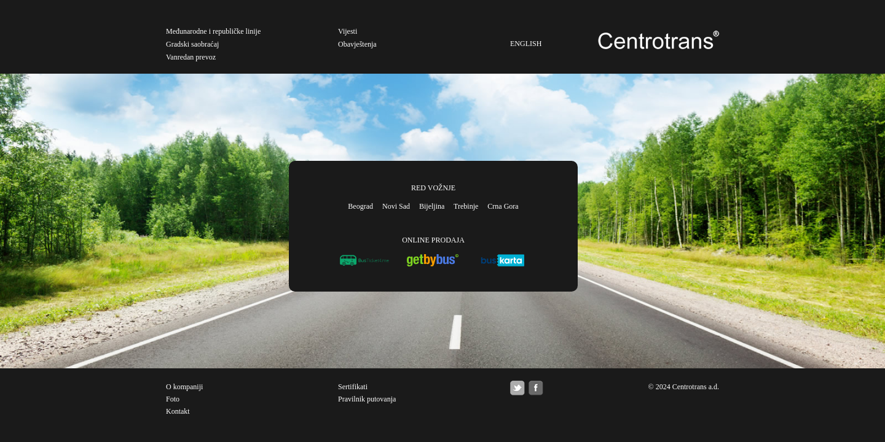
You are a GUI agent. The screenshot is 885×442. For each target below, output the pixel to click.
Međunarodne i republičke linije (213, 31)
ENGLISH (525, 43)
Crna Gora (502, 206)
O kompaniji (184, 386)
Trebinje (466, 206)
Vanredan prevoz (191, 57)
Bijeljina (431, 206)
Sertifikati (353, 386)
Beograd (360, 206)
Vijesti (347, 31)
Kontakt (178, 411)
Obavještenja (357, 44)
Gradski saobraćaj (192, 44)
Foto (172, 399)
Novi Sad (396, 206)
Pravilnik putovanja (367, 399)
